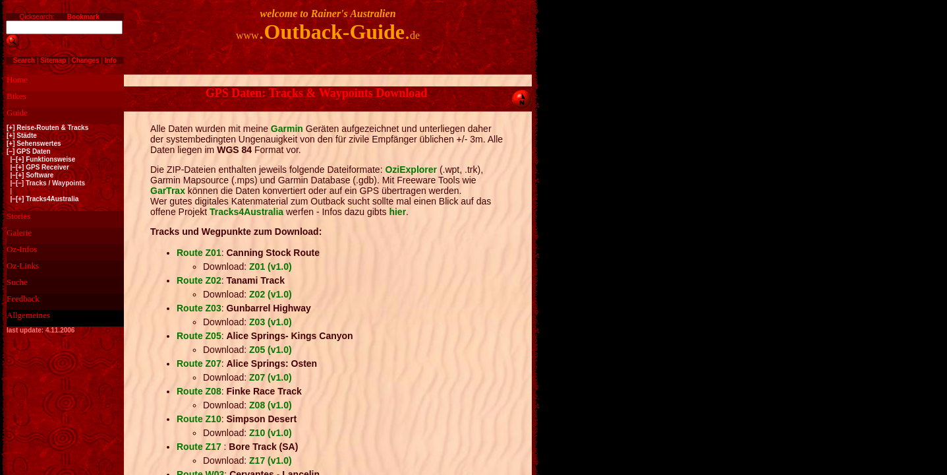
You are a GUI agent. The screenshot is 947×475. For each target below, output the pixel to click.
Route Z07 (199, 363)
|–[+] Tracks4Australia (42, 199)
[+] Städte (22, 135)
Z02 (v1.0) (270, 294)
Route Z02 (199, 280)
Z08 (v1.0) (270, 405)
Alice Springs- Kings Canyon (289, 336)
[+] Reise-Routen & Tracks (47, 127)
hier (397, 211)
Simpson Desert (261, 419)
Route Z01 (199, 252)
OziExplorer (411, 169)
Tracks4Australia (246, 211)
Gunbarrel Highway (268, 308)
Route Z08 (199, 391)
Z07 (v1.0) (270, 377)
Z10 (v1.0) (270, 433)
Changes (85, 60)
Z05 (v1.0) (270, 349)
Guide (17, 112)
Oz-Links (23, 265)
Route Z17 (200, 446)
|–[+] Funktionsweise (41, 159)
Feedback (23, 298)
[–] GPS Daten (29, 151)
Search (24, 60)
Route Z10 (199, 419)
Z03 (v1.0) (270, 322)
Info (111, 60)
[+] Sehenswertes (34, 143)
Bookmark (83, 16)
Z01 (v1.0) (270, 266)
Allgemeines (28, 315)
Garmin (285, 128)
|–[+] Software (30, 175)
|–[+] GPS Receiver (38, 167)
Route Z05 (199, 336)
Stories (18, 216)
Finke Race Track (263, 391)
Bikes (16, 96)
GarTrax (167, 190)
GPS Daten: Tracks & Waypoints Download (317, 93)
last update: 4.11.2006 (40, 330)
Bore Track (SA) (263, 446)
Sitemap (53, 60)
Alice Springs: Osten (271, 363)
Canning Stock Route (273, 252)
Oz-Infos (22, 249)
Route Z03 (199, 308)
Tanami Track (255, 280)
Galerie (19, 233)
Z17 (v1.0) (270, 460)
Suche (17, 282)
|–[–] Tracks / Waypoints (46, 183)
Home (17, 79)
